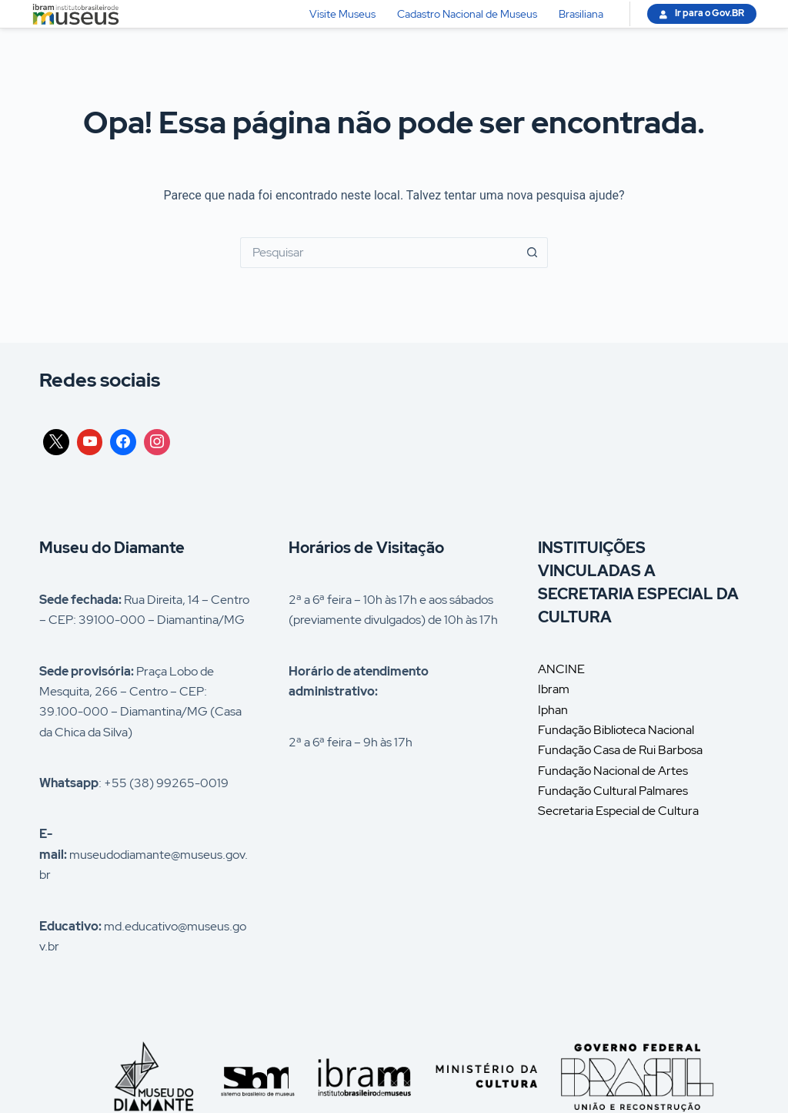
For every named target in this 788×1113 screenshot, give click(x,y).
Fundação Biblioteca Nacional (616, 730)
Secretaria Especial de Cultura (618, 811)
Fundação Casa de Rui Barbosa (620, 750)
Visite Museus (342, 14)
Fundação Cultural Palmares (613, 791)
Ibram (553, 689)
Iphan (553, 710)
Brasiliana (581, 14)
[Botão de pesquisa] (532, 252)
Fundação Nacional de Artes (613, 771)
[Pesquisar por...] (378, 252)
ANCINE (561, 669)
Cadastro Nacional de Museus (467, 14)
